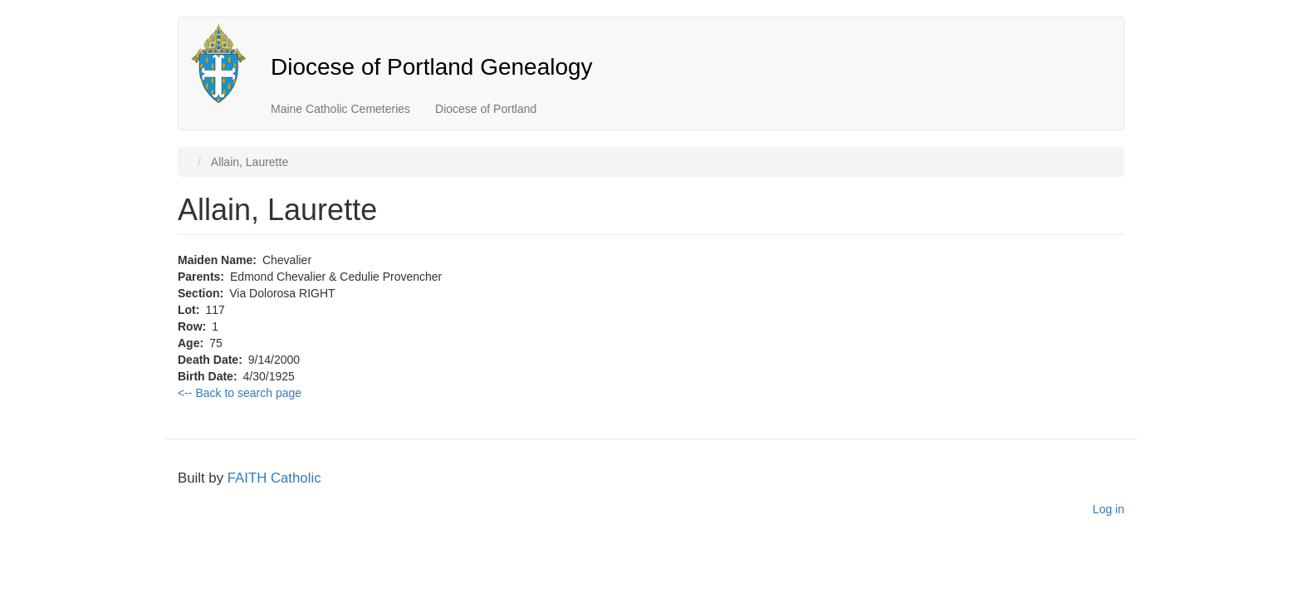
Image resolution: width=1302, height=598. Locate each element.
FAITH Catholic (274, 478)
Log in (1108, 509)
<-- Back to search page (239, 392)
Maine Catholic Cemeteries (340, 108)
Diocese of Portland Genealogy (432, 67)
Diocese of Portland (485, 108)
